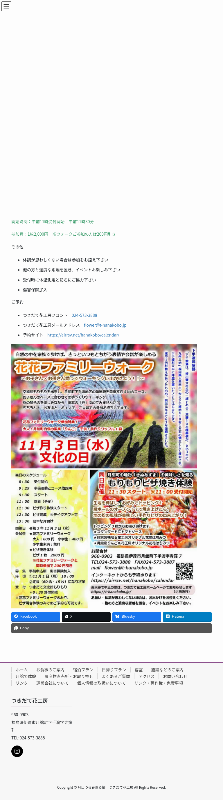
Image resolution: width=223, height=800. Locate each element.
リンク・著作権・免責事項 (158, 683)
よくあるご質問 (116, 676)
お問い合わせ (175, 676)
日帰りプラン (114, 669)
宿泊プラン (83, 669)
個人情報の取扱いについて (101, 683)
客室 (139, 669)
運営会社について (52, 683)
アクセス (146, 676)
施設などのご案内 (167, 669)
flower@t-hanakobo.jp (105, 325)
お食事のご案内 (50, 669)
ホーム (22, 669)
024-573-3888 (84, 315)
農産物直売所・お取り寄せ (68, 676)
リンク (22, 683)
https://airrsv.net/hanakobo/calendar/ (83, 335)
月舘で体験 (26, 676)
